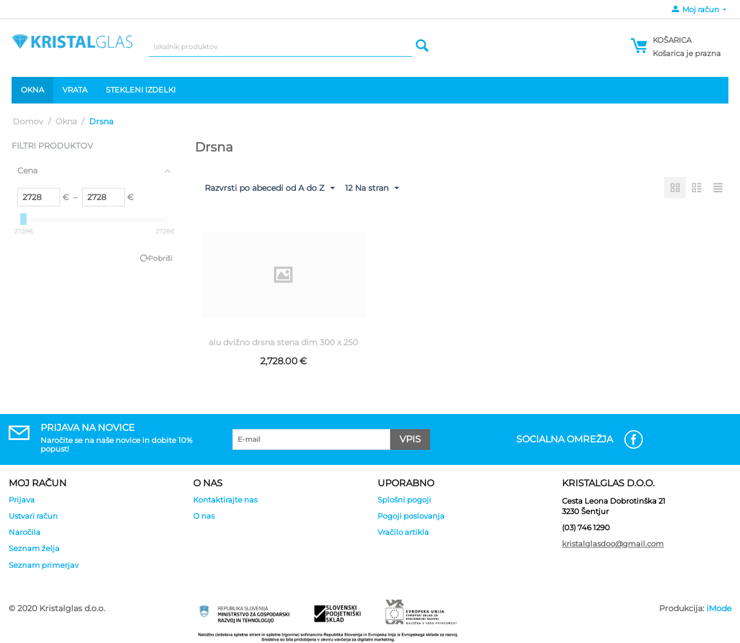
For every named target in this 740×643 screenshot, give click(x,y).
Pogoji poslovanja (411, 515)
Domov (28, 121)
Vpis (410, 439)
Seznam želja (34, 548)
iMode (718, 608)
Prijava (22, 499)
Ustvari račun (33, 515)
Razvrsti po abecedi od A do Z (270, 188)
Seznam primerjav (44, 565)
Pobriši (160, 258)
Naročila (24, 532)
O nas (203, 515)
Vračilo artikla (403, 532)
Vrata (74, 89)
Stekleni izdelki (141, 89)
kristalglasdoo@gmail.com (613, 543)
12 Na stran (372, 188)
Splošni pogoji (404, 499)
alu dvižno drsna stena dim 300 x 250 (283, 343)
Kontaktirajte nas (225, 499)
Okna (32, 89)
